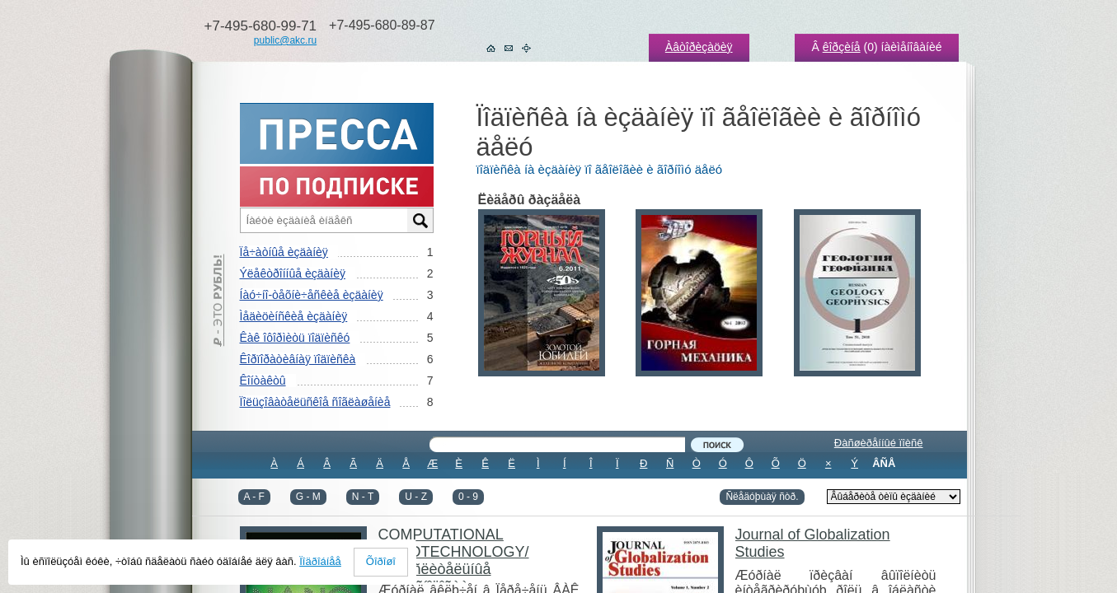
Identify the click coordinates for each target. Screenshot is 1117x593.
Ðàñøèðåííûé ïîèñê (878, 443)
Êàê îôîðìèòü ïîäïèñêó (295, 337)
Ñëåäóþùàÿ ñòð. (761, 496)
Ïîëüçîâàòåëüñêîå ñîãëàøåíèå (315, 402)
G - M (308, 496)
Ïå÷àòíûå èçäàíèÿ (284, 252)
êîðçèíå (842, 47)
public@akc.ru (285, 40)
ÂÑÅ (883, 463)
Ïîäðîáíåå (320, 561)
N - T (362, 496)
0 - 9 (468, 496)
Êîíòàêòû (263, 380)
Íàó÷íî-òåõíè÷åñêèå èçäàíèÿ (311, 294)
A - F (254, 496)
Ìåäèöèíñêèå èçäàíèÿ (294, 316)
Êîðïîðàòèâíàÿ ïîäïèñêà (298, 359)
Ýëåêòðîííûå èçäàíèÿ (292, 273)
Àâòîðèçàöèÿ (699, 47)
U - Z (416, 496)
